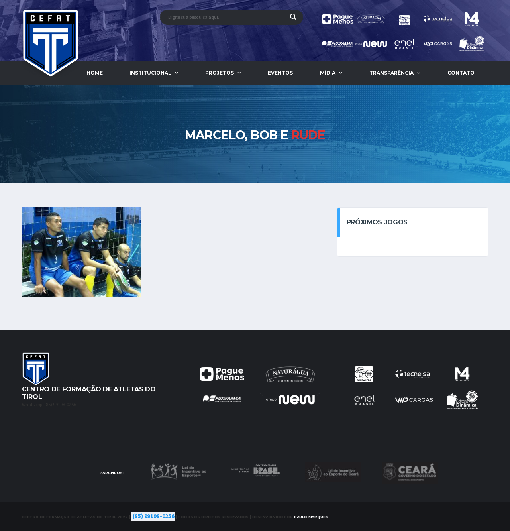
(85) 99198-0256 (154, 516)
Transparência (391, 73)
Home (94, 73)
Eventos (280, 73)
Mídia (327, 73)
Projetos (219, 73)
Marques (311, 517)
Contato (461, 73)
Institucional (150, 73)
